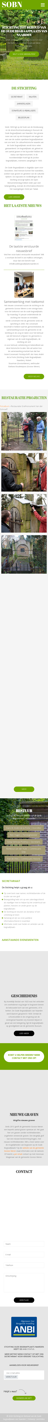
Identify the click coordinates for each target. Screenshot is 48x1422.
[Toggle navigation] (42, 4)
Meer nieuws (34, 376)
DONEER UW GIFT (24, 1398)
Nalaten (32, 97)
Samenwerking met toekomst (24, 302)
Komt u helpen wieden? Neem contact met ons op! (24, 1056)
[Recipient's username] (24, 1373)
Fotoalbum (4, 406)
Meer (24, 789)
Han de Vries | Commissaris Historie (23, 858)
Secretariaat (17, 97)
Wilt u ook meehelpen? (24, 54)
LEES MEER (24, 1033)
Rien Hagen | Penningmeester (23, 834)
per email (18, 1154)
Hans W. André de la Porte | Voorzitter (23, 828)
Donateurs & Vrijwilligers (24, 110)
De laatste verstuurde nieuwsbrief (24, 248)
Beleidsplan (23, 117)
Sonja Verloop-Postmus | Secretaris (23, 841)
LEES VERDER (14, 197)
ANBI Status (28, 1349)
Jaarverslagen (23, 103)
